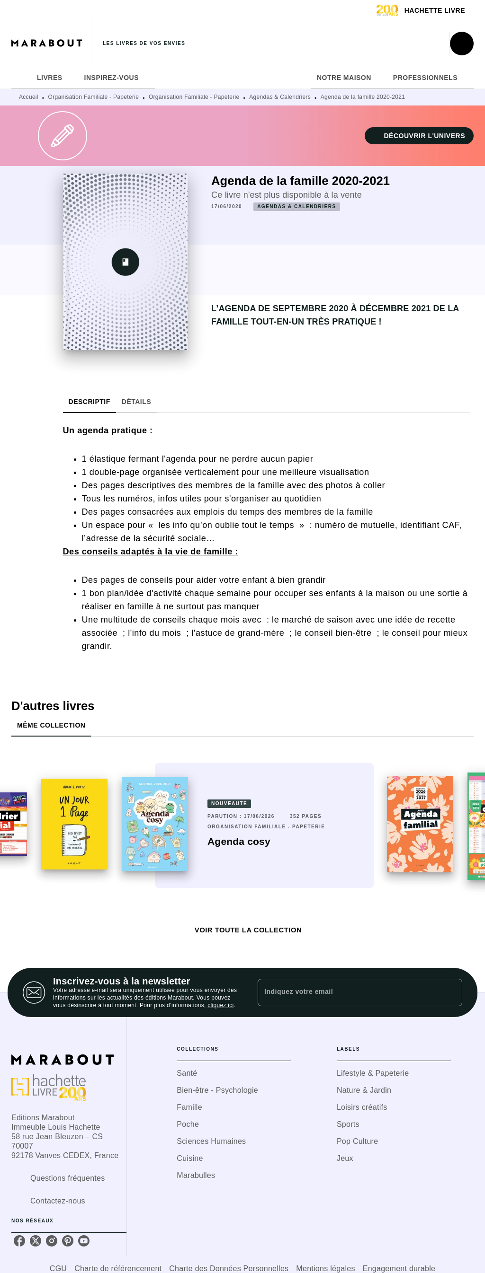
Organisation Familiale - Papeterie (93, 97)
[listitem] (19, 1241)
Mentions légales (325, 1268)
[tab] (21, 77)
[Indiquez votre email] (348, 992)
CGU (58, 1268)
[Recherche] (462, 43)
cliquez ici (220, 1005)
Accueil (28, 97)
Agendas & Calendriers (280, 97)
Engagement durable (399, 1268)
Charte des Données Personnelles (228, 1268)
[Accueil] (51, 43)
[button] (419, 135)
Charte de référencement (118, 1268)
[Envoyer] (451, 992)
